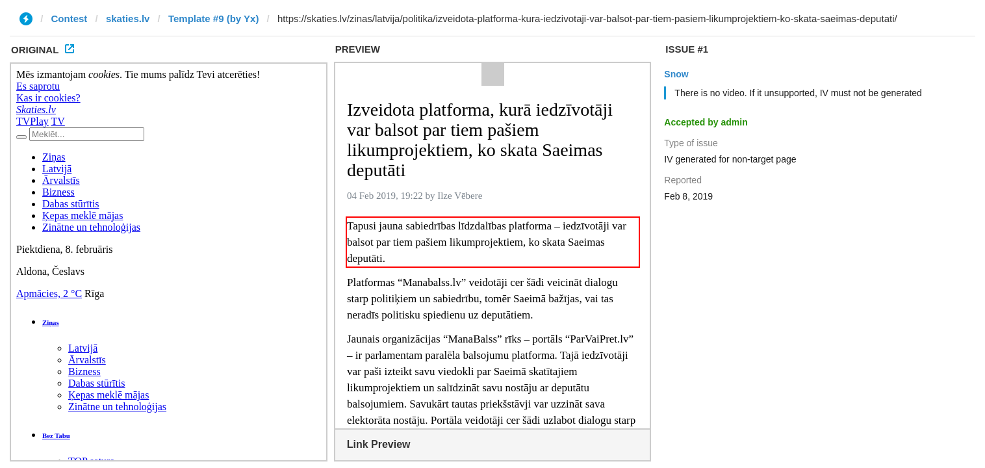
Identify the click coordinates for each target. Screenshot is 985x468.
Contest (69, 18)
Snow (676, 74)
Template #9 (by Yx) (213, 18)
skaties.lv (128, 18)
